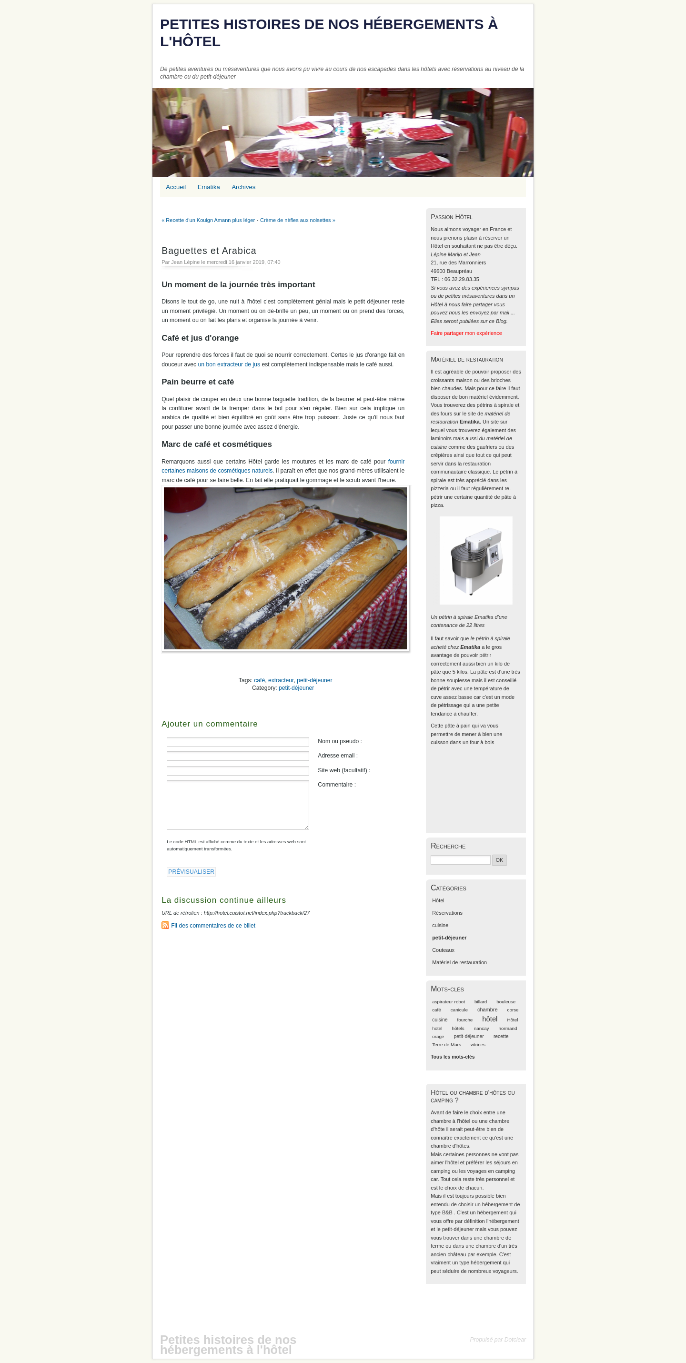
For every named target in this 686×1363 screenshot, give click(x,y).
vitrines (478, 1044)
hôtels (458, 1028)
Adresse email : (338, 755)
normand (508, 1028)
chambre (487, 1009)
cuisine (440, 925)
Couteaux (443, 950)
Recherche (448, 846)
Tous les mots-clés (452, 1057)
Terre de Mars (446, 1044)
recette (501, 1036)
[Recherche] (461, 860)
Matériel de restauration (459, 962)
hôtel (489, 1019)
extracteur (280, 680)
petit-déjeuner (314, 680)
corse (513, 1009)
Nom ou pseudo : (340, 741)
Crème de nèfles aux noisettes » (297, 220)
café (259, 680)
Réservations (447, 913)
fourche (465, 1019)
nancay (481, 1028)
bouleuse (505, 1001)
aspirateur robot (448, 1001)
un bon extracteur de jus (229, 364)
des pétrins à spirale (490, 405)
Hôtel (438, 900)
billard (480, 1001)
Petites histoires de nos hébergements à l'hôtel (329, 32)
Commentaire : (337, 784)
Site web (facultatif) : (344, 770)
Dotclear (515, 1339)
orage (438, 1036)
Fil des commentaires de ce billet (213, 925)
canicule (459, 1009)
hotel (437, 1028)
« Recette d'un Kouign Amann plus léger (208, 220)
